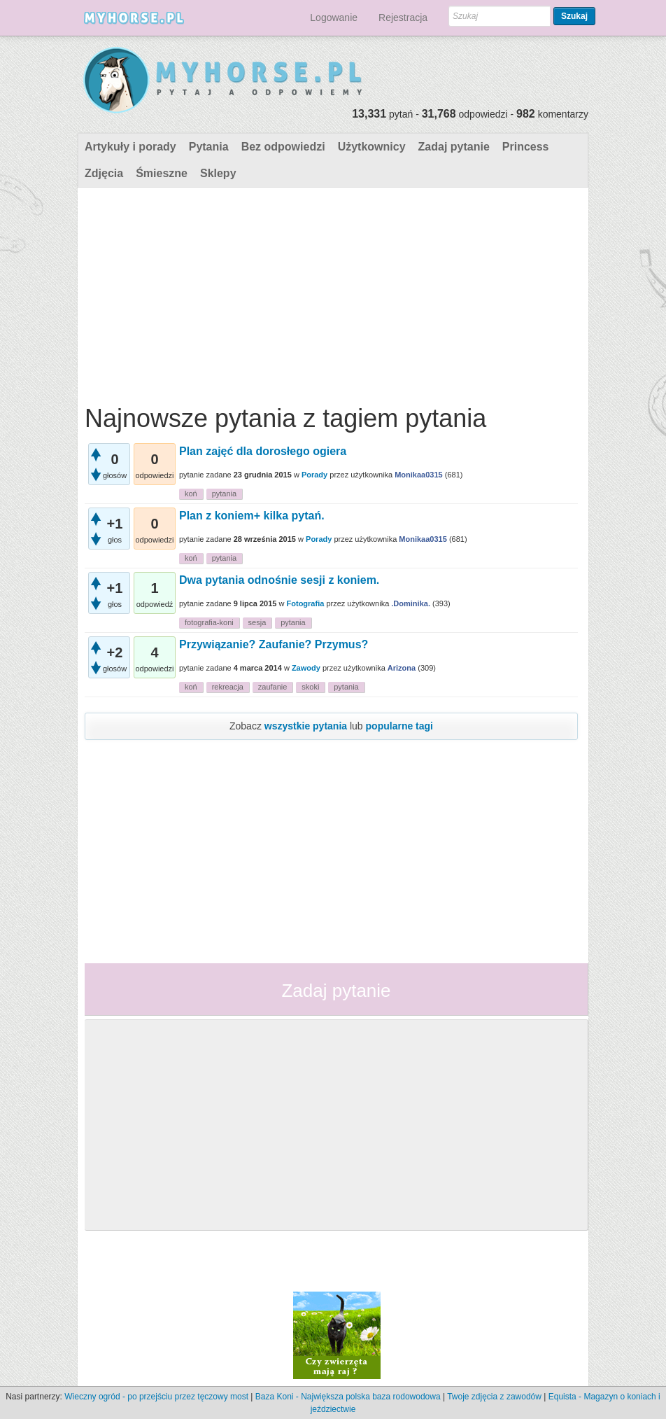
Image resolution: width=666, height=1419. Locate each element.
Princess (525, 147)
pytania (224, 493)
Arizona (402, 668)
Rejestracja (402, 17)
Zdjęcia (104, 173)
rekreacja (227, 687)
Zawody (306, 668)
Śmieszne (161, 173)
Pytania (209, 147)
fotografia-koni (209, 622)
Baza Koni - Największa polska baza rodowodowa (348, 1396)
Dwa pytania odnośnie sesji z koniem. (279, 580)
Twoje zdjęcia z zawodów (494, 1396)
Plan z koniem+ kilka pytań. (252, 516)
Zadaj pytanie (454, 147)
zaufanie (273, 687)
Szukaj (574, 16)
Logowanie (333, 17)
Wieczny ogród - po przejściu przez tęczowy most (156, 1396)
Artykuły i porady (130, 147)
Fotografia (306, 603)
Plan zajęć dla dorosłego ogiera (262, 451)
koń (191, 493)
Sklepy (218, 173)
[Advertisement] (331, 293)
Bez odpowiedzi (283, 147)
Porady (314, 474)
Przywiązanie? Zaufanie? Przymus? (273, 644)
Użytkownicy (372, 147)
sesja (257, 622)
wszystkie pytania (305, 726)
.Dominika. (410, 603)
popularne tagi (399, 726)
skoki (310, 687)
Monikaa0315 (418, 474)
